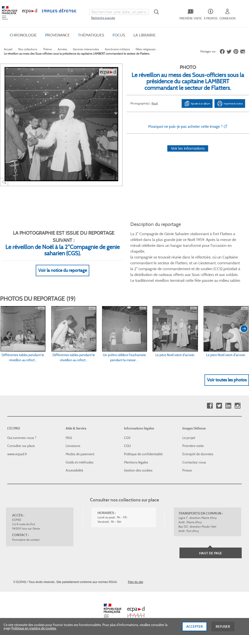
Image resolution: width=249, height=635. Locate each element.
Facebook (210, 406)
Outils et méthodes (79, 462)
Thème (47, 49)
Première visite (193, 446)
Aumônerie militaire (117, 49)
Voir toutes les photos (227, 380)
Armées (62, 49)
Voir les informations (188, 148)
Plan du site (135, 582)
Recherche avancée (103, 18)
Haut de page (210, 553)
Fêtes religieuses (146, 49)
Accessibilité (74, 470)
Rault (154, 103)
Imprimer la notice (230, 103)
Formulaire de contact (25, 539)
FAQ (69, 438)
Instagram (237, 406)
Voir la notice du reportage (62, 270)
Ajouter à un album (197, 103)
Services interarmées (86, 49)
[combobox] (119, 12)
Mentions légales (136, 462)
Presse (187, 470)
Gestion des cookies (138, 470)
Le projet (188, 438)
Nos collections (27, 49)
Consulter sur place (21, 446)
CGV (127, 438)
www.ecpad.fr (17, 454)
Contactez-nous (194, 462)
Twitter (219, 406)
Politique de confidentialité (143, 454)
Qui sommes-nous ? (21, 438)
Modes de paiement (80, 454)
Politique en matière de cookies (33, 632)
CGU (127, 446)
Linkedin (228, 406)
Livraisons (73, 446)
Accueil (8, 49)
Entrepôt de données (197, 454)
